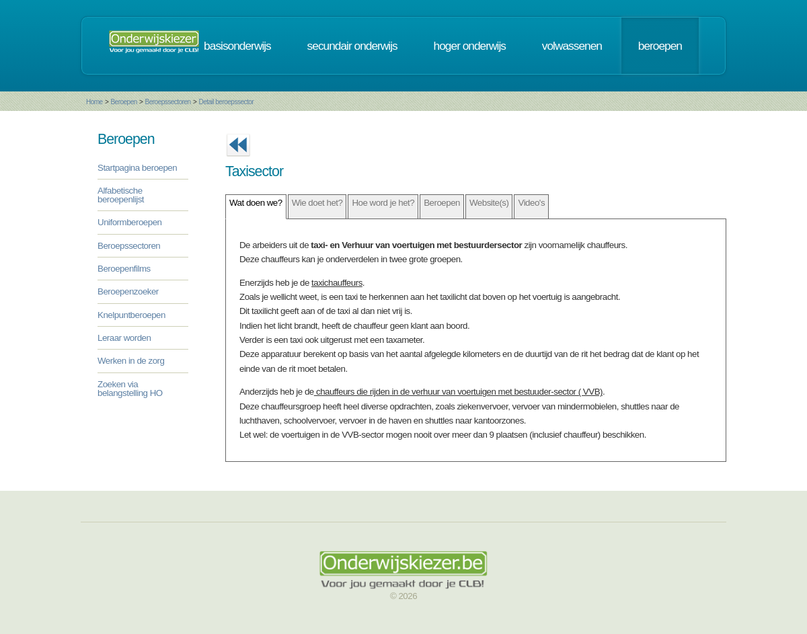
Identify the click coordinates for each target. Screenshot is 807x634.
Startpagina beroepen (137, 168)
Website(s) (488, 203)
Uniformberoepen (129, 222)
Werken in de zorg (131, 361)
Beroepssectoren (168, 102)
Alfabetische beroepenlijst (121, 195)
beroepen (660, 45)
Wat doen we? (255, 203)
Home (94, 102)
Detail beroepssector (226, 102)
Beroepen (123, 102)
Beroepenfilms (124, 269)
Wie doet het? (317, 203)
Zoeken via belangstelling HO (130, 388)
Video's (531, 203)
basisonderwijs (237, 45)
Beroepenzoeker (128, 291)
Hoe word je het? (383, 203)
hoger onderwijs (470, 45)
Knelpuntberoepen (131, 315)
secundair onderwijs (352, 45)
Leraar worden (124, 338)
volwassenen (572, 45)
